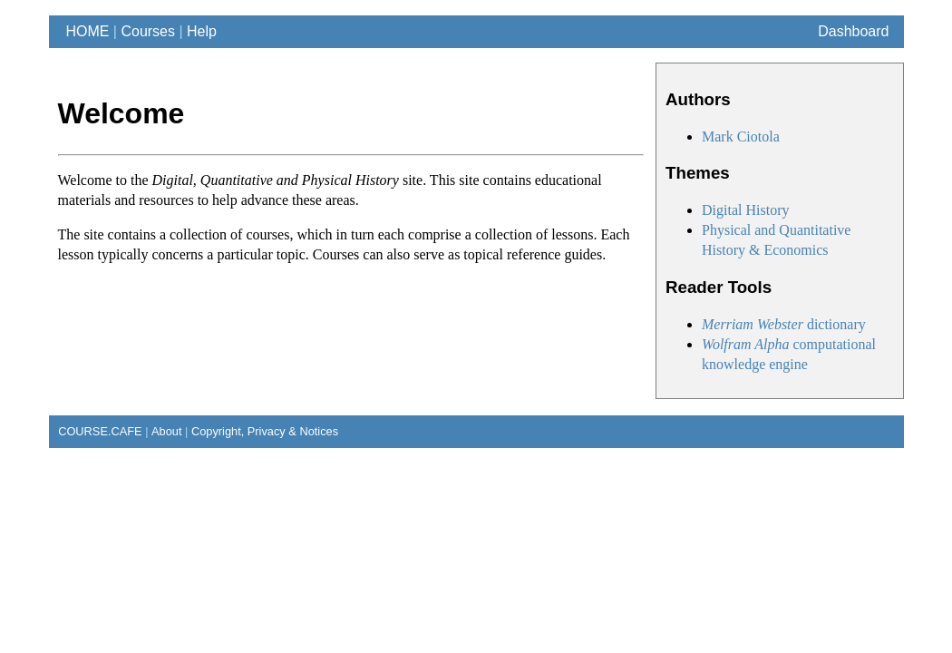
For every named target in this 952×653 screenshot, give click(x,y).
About (166, 431)
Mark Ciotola (741, 136)
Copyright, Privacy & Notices (264, 431)
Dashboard (853, 31)
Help (202, 31)
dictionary (784, 324)
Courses (148, 31)
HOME (84, 31)
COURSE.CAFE (95, 431)
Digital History (745, 210)
